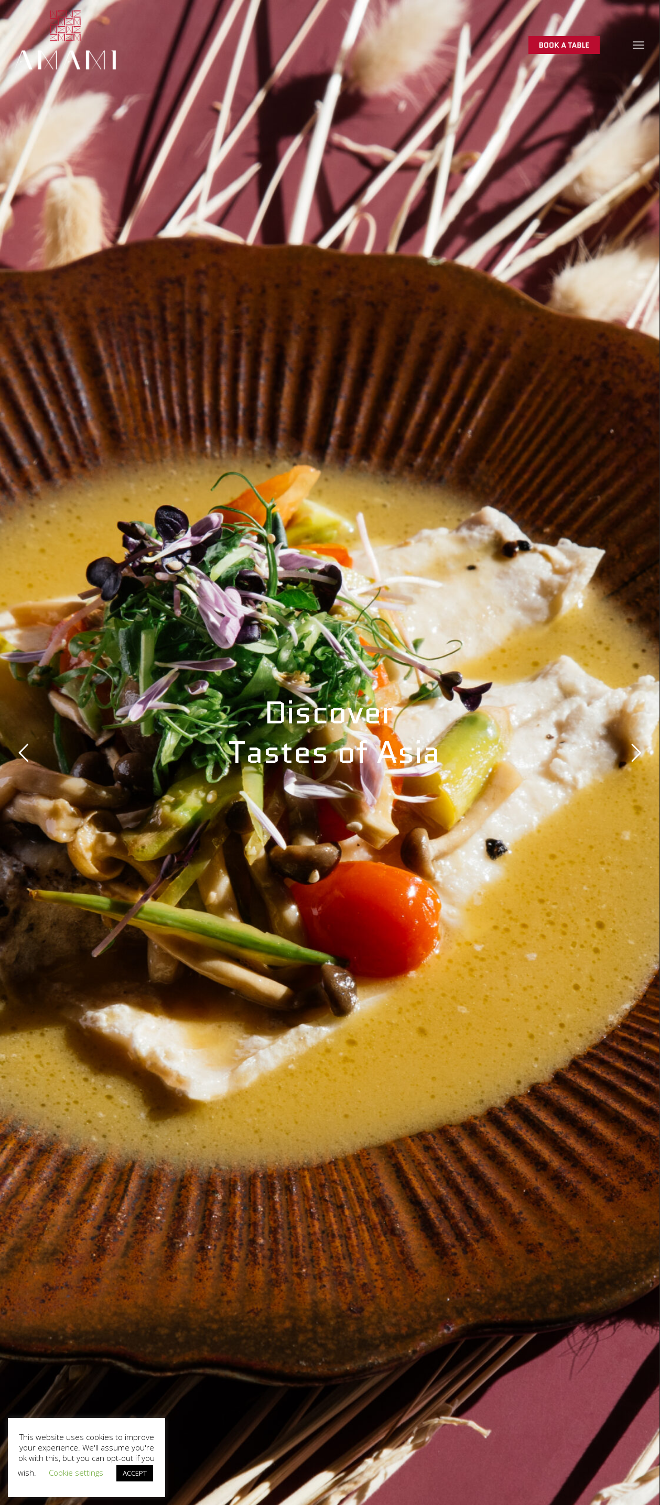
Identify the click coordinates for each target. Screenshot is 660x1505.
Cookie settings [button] (76, 1472)
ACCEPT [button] (135, 1473)
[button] (639, 44)
